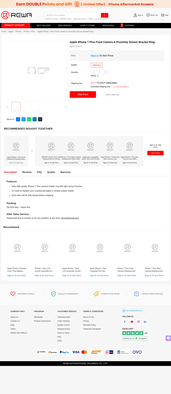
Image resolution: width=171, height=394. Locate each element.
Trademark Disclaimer (92, 329)
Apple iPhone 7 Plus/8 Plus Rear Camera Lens (110, 158)
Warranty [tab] (65, 172)
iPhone (18, 31)
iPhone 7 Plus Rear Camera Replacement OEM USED (71, 158)
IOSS (59, 341)
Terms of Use (88, 317)
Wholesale (38, 317)
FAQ (59, 337)
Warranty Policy (89, 325)
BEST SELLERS (43, 25)
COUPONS (128, 25)
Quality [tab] (51, 172)
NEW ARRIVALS (65, 25)
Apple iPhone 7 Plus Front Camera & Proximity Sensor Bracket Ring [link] (65, 31)
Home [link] (3, 31)
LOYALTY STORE (87, 25)
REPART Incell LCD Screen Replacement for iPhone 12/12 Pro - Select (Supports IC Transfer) (51, 158)
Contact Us (15, 321)
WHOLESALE (108, 25)
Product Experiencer (42, 321)
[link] (10, 31)
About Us (14, 317)
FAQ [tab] (39, 172)
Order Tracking (63, 321)
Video (13, 329)
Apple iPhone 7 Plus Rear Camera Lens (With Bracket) (130, 158)
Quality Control (63, 325)
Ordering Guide (63, 317)
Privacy (86, 321)
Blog (12, 325)
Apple (10, 31)
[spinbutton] (99, 72)
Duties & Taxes (63, 333)
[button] (93, 72)
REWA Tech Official (19, 333)
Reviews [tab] (27, 172)
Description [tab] (10, 172)
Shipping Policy (63, 329)
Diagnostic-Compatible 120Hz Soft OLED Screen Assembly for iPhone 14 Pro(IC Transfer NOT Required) (91, 158)
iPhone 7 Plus (29, 31)
